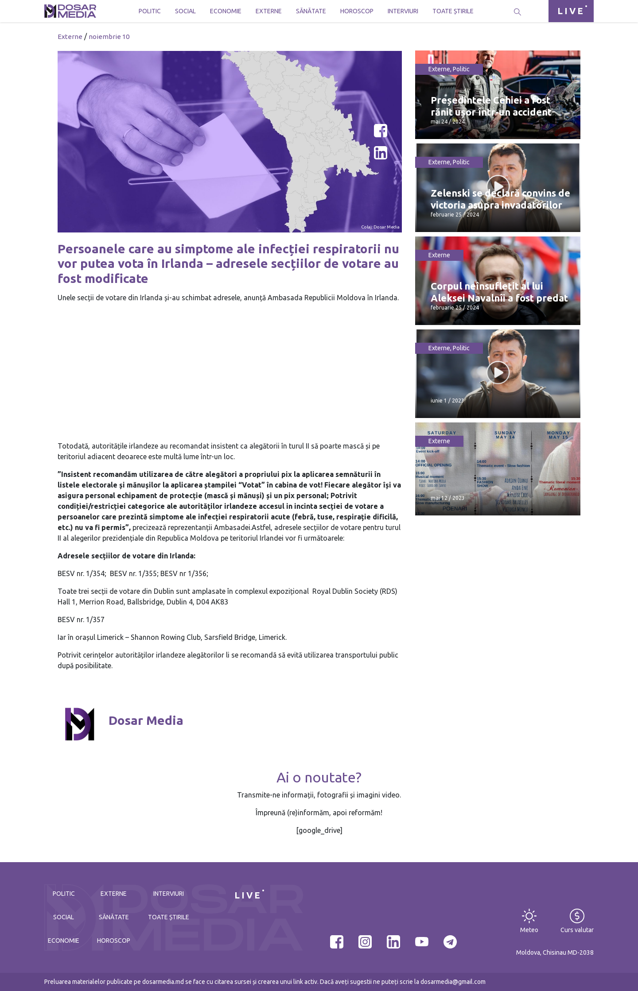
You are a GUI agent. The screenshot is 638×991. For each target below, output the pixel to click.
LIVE (571, 11)
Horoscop (356, 11)
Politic (150, 11)
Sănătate (311, 11)
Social (185, 11)
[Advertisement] (230, 372)
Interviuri (403, 11)
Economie (225, 11)
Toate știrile (453, 11)
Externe (269, 11)
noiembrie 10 (109, 36)
